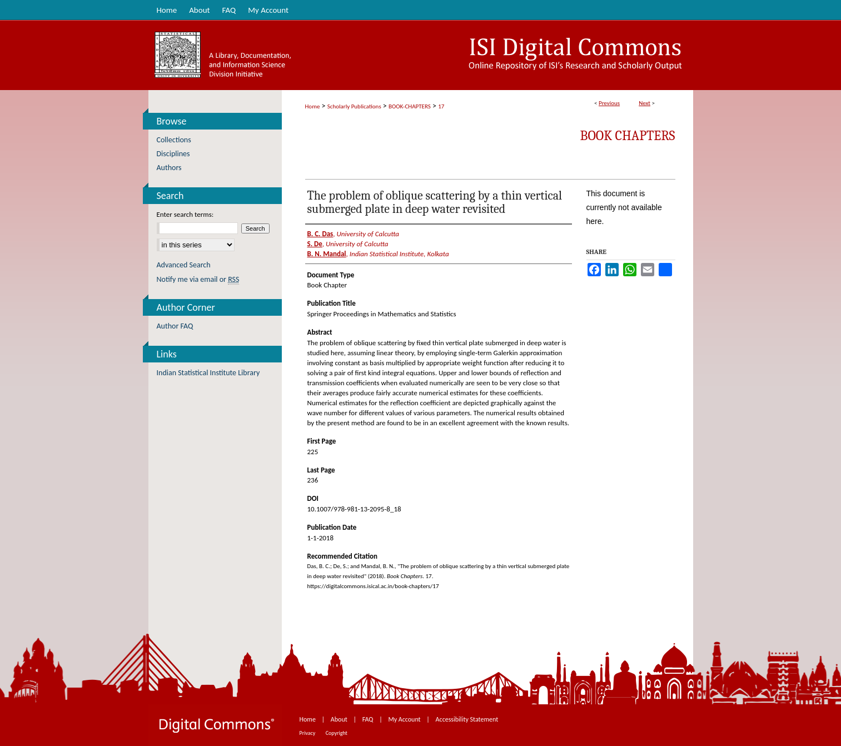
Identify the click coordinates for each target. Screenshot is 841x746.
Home (312, 106)
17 (441, 106)
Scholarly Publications (354, 106)
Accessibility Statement (467, 719)
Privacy (308, 733)
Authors (169, 167)
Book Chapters (627, 135)
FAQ (368, 719)
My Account (405, 719)
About (340, 719)
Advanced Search (184, 265)
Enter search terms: (185, 214)
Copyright (336, 733)
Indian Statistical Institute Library (208, 372)
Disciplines (173, 153)
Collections (174, 140)
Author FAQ (175, 326)
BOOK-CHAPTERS (410, 106)
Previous (609, 103)
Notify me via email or (198, 279)
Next (644, 103)
